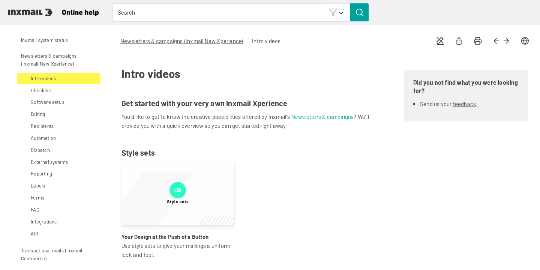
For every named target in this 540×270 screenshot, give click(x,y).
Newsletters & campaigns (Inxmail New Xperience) (43, 60)
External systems (44, 162)
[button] (336, 12)
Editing (32, 114)
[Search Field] (240, 12)
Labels (38, 186)
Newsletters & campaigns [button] (322, 117)
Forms (32, 197)
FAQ (35, 210)
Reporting (36, 173)
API (34, 234)
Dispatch (40, 150)
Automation (38, 138)
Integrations (38, 221)
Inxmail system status (44, 40)
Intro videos (43, 78)
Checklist (41, 90)
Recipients (37, 126)
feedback (465, 104)
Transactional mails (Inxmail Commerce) (46, 254)
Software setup (42, 102)
